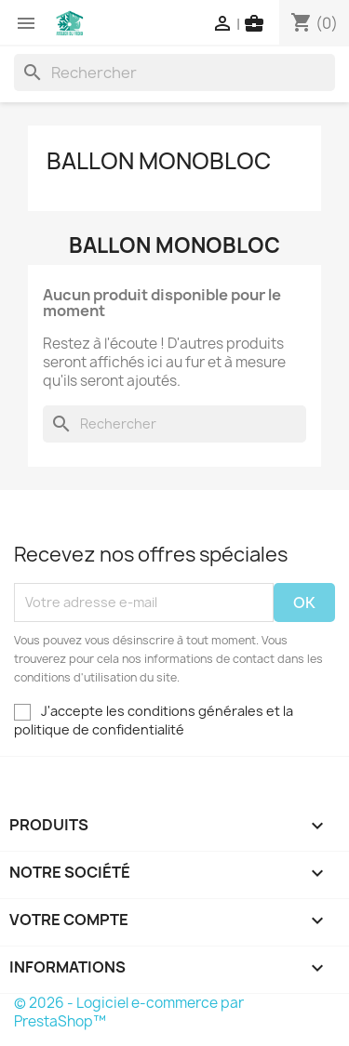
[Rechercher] (174, 72)
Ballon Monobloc (159, 161)
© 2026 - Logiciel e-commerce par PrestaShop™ (129, 1012)
